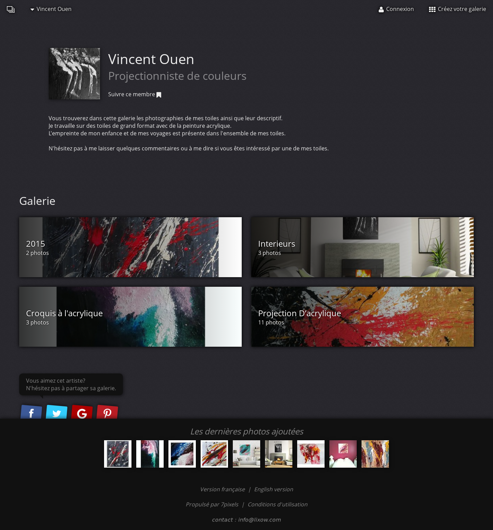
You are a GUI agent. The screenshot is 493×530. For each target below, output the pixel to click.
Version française (223, 489)
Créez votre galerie (457, 9)
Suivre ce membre (134, 94)
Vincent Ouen (51, 9)
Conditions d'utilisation (277, 504)
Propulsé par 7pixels (212, 504)
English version (273, 489)
